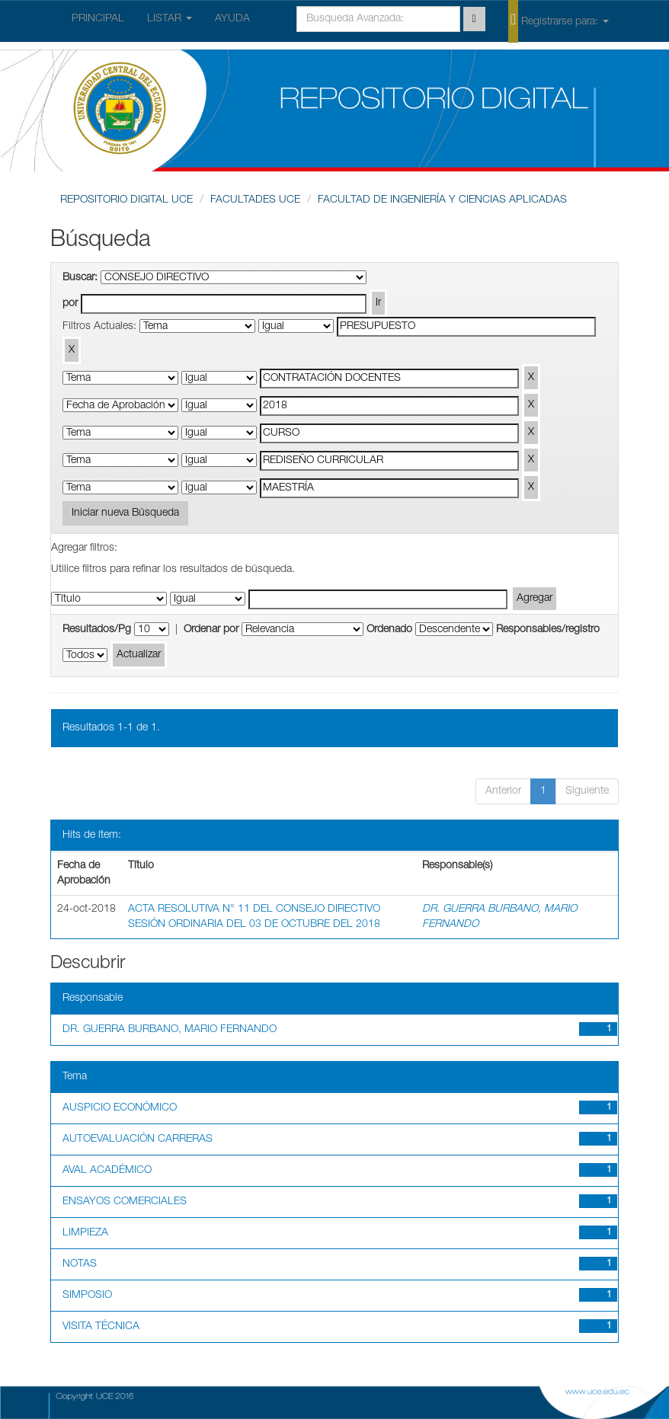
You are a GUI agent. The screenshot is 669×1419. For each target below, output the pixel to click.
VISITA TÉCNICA (100, 1327)
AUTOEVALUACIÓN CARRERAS (137, 1139)
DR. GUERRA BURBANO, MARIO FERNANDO (169, 1029)
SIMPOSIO (87, 1295)
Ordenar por (211, 630)
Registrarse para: (558, 20)
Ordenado (389, 630)
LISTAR (169, 19)
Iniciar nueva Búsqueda (125, 513)
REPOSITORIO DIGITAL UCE (126, 200)
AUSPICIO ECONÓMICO (119, 1108)
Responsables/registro (548, 630)
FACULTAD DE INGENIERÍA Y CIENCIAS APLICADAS (442, 200)
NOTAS (79, 1264)
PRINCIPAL (98, 19)
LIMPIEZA (85, 1233)
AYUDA (232, 19)
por (70, 304)
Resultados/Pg (96, 630)
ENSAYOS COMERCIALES (124, 1202)
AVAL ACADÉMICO (107, 1170)
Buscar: (80, 278)
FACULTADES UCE (255, 200)
